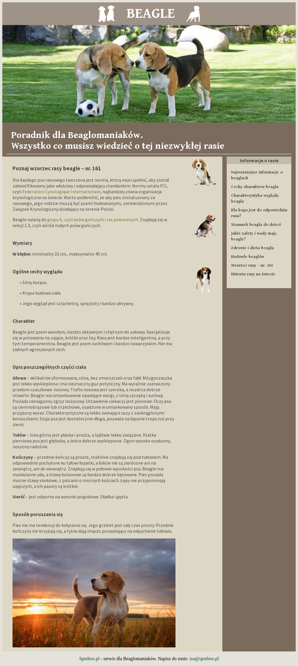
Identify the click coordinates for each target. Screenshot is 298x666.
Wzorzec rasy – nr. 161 (252, 265)
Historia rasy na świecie (253, 274)
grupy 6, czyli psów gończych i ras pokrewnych (92, 219)
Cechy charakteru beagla (255, 187)
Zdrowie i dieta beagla (252, 248)
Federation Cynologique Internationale (61, 191)
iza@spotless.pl (204, 658)
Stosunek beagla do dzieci (256, 224)
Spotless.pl (89, 658)
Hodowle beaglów (247, 256)
